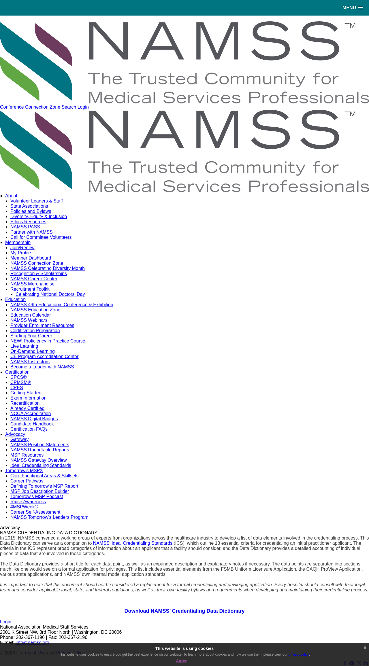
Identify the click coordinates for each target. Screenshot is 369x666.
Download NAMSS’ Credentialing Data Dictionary (184, 611)
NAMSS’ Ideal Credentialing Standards (132, 543)
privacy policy (299, 654)
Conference (12, 107)
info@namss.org (32, 642)
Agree (181, 661)
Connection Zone (42, 107)
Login (83, 107)
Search (68, 107)
